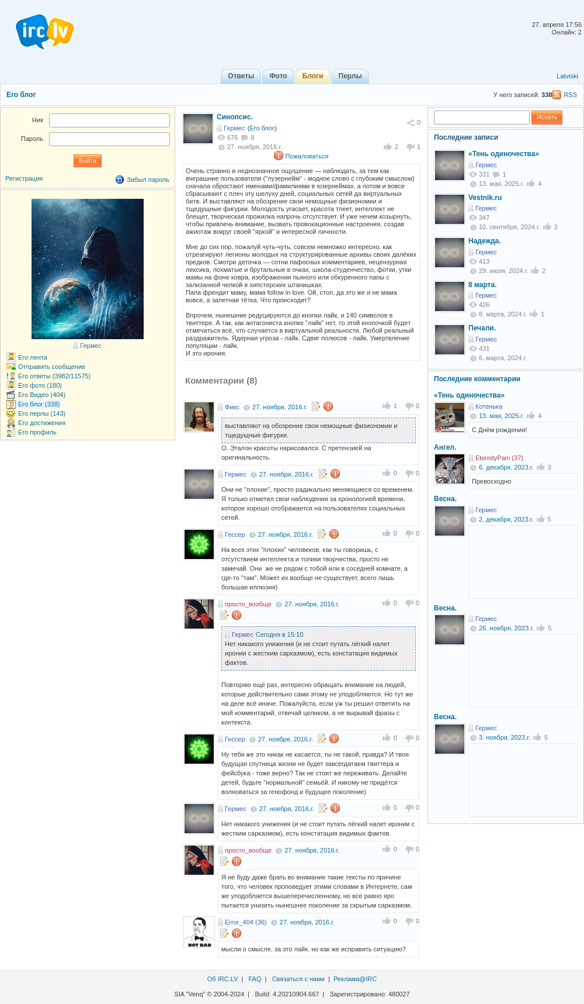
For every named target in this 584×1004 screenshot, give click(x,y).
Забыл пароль (148, 179)
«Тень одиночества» (503, 154)
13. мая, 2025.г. (501, 415)
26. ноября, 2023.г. (506, 628)
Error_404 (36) (246, 922)
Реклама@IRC (355, 978)
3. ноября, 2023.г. (504, 737)
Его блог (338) (39, 404)
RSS (570, 94)
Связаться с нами (298, 978)
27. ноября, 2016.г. (279, 406)
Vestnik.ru (485, 198)
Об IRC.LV (222, 978)
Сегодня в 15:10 (280, 634)
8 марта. (482, 285)
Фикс (232, 406)
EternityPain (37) (499, 457)
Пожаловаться (307, 156)
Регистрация (24, 178)
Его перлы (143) (41, 413)
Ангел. (445, 447)
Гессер (235, 534)
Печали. (482, 328)
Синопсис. (235, 117)
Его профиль (37, 432)
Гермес (234, 128)
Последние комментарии (477, 379)
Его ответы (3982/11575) (54, 375)
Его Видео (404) (41, 394)
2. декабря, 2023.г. (506, 519)
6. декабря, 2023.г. (506, 467)
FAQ (254, 978)
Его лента (32, 357)
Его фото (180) (40, 385)
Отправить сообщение (51, 366)
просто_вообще (248, 604)
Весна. (445, 499)
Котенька (488, 406)
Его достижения (41, 422)
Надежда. (484, 241)
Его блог (21, 95)
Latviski (567, 76)
